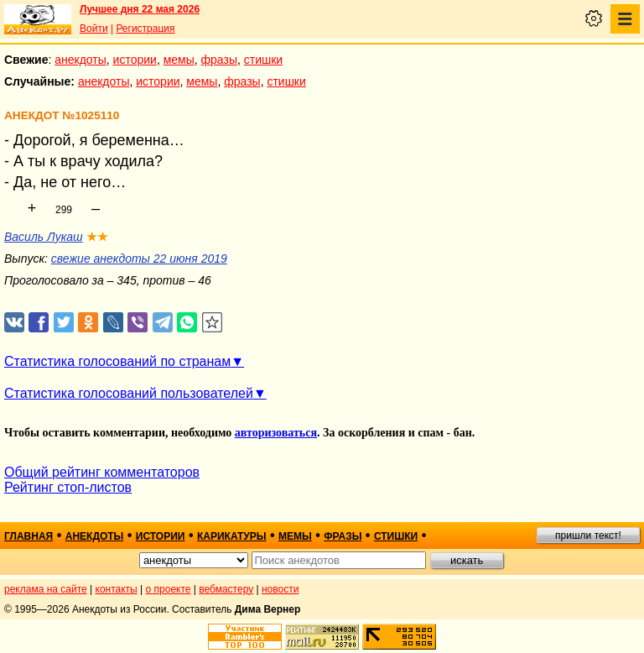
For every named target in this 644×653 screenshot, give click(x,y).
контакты (117, 589)
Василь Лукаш (43, 236)
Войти (94, 28)
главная (28, 536)
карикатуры (232, 536)
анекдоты (80, 59)
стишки (263, 59)
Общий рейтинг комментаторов (102, 472)
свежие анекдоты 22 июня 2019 (139, 258)
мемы (179, 59)
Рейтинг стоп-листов (68, 487)
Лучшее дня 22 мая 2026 (140, 9)
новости (280, 589)
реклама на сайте (45, 589)
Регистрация (145, 28)
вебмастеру (226, 589)
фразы (219, 59)
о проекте (168, 589)
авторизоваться (276, 432)
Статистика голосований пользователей (128, 393)
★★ (97, 236)
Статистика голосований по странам (117, 361)
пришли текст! (588, 535)
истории (135, 59)
